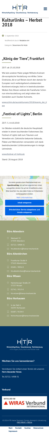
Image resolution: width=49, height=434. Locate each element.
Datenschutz (38, 428)
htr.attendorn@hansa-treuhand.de (24, 249)
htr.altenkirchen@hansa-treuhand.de (25, 271)
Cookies (27, 428)
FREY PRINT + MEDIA (24, 422)
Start (10, 428)
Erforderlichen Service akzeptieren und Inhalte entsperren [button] (24, 211)
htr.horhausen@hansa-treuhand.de (25, 316)
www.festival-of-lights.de (13, 154)
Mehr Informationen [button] (25, 197)
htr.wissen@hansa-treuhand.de (23, 293)
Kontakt (18, 428)
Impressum (13, 431)
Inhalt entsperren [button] (24, 202)
